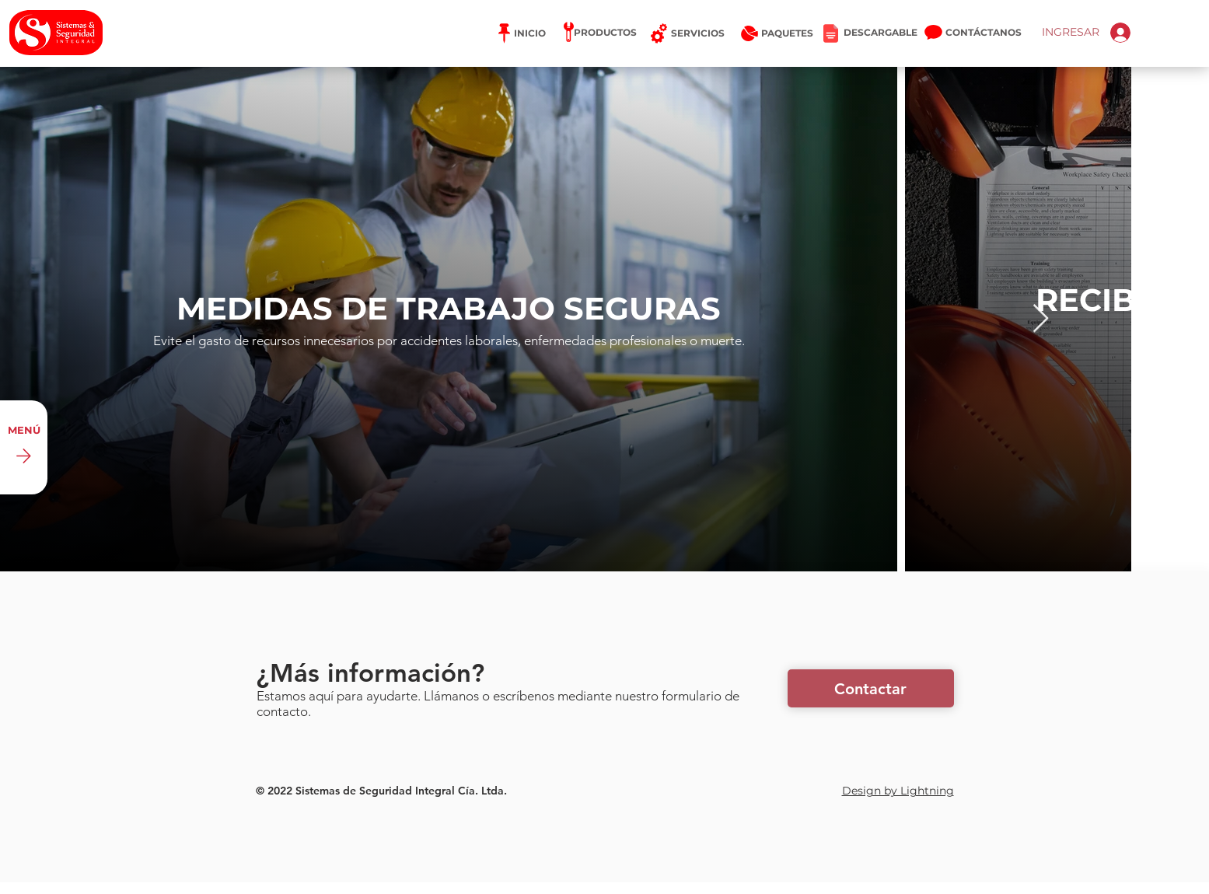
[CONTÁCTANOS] (984, 32)
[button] (871, 688)
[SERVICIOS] (687, 33)
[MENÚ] (23, 447)
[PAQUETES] (766, 33)
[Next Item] (1041, 319)
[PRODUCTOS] (603, 32)
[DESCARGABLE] (870, 32)
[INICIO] (521, 33)
